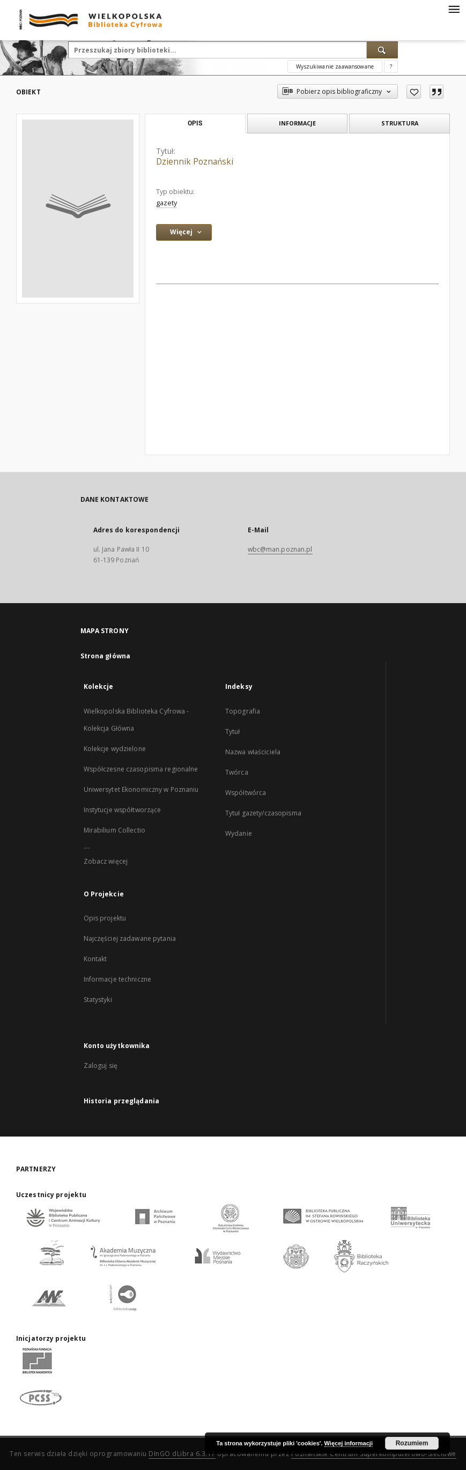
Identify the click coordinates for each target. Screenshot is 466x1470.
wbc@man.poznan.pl (280, 549)
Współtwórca (245, 792)
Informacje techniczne (118, 979)
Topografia (242, 711)
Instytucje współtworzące (122, 809)
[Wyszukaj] (382, 49)
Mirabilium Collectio (114, 830)
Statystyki (98, 999)
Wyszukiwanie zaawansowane (335, 66)
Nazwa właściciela (252, 751)
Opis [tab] (195, 123)
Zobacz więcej (106, 861)
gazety (166, 202)
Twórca (236, 772)
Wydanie (238, 833)
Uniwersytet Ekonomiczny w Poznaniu (141, 789)
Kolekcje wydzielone (115, 748)
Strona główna (105, 655)
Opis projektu (105, 918)
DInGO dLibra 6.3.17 (182, 1453)
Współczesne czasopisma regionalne (141, 769)
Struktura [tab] (399, 123)
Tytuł (232, 731)
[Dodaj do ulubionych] (413, 92)
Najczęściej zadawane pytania (130, 938)
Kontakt (95, 958)
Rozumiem (412, 1443)
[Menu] (453, 8)
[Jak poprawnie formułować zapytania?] (391, 66)
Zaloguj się (101, 1065)
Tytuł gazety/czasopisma (263, 813)
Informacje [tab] (297, 123)
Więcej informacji (348, 1443)
